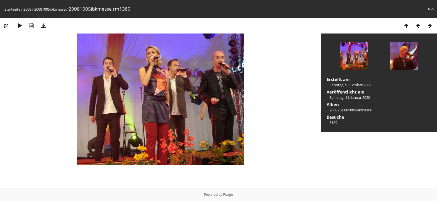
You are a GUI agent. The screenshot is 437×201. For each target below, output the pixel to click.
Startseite (12, 9)
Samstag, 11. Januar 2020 (349, 97)
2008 (27, 9)
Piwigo (228, 194)
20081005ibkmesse (49, 9)
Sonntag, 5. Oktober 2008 (350, 84)
